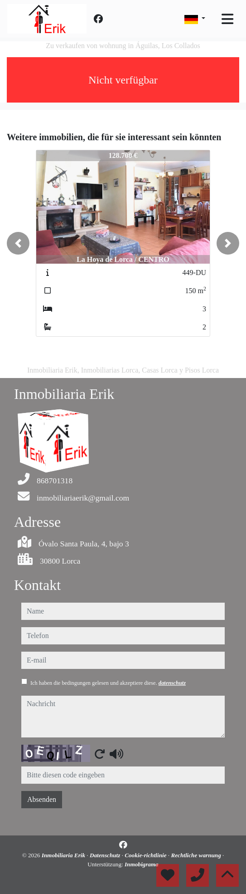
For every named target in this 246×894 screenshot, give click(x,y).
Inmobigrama (142, 864)
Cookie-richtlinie (146, 855)
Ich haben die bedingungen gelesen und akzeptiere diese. (108, 683)
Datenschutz (106, 855)
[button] (18, 243)
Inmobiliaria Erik (64, 855)
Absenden (41, 799)
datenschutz (172, 683)
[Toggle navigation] (227, 19)
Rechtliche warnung (196, 855)
